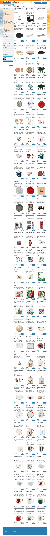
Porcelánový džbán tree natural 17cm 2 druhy (30, 422)
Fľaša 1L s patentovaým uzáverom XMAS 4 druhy (30, 112)
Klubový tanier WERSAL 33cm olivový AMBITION (18, 198)
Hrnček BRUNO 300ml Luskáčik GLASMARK (41, 129)
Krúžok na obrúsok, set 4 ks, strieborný (18, 215)
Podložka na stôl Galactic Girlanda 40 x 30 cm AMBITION (30, 336)
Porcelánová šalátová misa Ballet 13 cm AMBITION (19, 388)
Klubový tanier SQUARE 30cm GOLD (41, 181)
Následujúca (31, 525)
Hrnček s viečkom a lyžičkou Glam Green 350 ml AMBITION (41, 146)
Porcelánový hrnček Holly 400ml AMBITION (30, 456)
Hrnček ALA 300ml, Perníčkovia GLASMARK (30, 129)
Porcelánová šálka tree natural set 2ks (41, 388)
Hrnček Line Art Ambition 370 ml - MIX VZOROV (19, 146)
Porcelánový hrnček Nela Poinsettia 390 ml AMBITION (18, 491)
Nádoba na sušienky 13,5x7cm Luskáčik (18, 232)
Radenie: (24, 6)
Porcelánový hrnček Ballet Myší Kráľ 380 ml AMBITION (41, 422)
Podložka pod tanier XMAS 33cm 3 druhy (41, 336)
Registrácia (42, 0)
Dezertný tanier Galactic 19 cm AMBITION (30, 95)
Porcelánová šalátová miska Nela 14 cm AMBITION (30, 388)
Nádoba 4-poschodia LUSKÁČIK (41, 215)
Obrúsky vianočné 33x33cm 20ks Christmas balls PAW (30, 284)
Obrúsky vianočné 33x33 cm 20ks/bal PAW (40, 267)
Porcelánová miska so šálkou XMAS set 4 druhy (18, 370)
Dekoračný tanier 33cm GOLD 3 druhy (30, 60)
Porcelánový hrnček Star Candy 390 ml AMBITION (41, 508)
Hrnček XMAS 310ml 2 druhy (29, 146)
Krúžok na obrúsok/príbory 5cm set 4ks (30, 215)
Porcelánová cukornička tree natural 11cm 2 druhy (29, 353)
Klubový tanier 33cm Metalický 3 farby (41, 163)
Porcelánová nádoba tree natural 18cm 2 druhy (41, 370)
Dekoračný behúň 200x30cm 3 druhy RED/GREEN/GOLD (30, 8)
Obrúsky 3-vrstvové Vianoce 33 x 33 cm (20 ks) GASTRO (30, 250)
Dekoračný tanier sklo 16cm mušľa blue (19, 77)
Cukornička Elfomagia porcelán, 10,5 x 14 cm (18, 8)
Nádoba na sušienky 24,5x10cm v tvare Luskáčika (30, 232)
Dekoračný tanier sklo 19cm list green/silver (41, 77)
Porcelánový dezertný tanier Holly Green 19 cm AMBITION (30, 405)
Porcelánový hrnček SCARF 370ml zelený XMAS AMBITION (41, 491)
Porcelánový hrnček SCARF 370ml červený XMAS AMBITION (19, 508)
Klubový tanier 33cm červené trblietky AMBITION (30, 181)
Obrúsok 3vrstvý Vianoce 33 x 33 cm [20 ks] (41, 301)
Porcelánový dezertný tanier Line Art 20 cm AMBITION (41, 405)
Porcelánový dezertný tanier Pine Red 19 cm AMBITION (19, 422)
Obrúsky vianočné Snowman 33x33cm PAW (29, 301)
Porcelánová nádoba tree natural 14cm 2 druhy (30, 370)
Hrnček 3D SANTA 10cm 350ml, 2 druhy (41, 112)
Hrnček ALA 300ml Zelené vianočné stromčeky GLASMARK (19, 129)
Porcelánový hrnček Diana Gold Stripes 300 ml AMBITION (41, 439)
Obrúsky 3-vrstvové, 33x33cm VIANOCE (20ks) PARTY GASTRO (19, 267)
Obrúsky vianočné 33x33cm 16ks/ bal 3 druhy (19, 284)
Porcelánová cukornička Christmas (17, 353)
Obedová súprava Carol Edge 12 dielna (41, 232)
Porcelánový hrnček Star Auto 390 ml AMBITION (30, 508)
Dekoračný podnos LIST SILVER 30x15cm (41, 8)
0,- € (45, 2)
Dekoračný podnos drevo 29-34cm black (19, 26)
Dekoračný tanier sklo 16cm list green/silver (41, 60)
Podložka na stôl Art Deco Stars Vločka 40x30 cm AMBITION (18, 336)
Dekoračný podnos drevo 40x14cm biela (30, 26)
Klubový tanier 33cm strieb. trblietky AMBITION (18, 181)
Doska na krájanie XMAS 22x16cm (19, 111)
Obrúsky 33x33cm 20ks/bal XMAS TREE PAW (30, 267)
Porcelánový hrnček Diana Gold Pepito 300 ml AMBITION (30, 439)
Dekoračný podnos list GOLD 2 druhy (18, 43)
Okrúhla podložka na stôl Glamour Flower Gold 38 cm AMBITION (19, 319)
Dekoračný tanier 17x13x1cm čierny (41, 43)
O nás (39, 0)
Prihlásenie (45, 0)
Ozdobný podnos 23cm (40, 318)
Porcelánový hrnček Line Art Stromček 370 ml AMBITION (29, 474)
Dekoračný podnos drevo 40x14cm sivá (41, 26)
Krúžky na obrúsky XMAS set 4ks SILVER (41, 198)
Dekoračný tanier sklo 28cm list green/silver (18, 95)
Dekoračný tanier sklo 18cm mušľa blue (30, 77)
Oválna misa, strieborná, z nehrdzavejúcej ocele (29, 319)
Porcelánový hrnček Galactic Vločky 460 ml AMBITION (18, 456)
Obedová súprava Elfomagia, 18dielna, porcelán (18, 250)
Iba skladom (40, 6)
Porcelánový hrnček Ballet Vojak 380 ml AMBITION (18, 439)
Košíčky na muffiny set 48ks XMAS (29, 198)
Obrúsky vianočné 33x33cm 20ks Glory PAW (41, 284)
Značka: (15, 6)
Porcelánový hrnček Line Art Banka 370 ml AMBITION (40, 456)
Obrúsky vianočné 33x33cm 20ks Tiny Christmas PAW (19, 301)
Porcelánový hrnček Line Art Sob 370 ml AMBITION (19, 474)
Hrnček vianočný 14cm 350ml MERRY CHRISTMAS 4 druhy (30, 163)
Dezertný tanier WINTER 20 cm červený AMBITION (41, 95)
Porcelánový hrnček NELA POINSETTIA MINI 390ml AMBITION (40, 474)
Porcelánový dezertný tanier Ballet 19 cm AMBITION (19, 405)
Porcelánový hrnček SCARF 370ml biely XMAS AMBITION (30, 491)
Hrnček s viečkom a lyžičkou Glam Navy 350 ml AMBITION (19, 163)
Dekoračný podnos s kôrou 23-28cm (30, 43)
